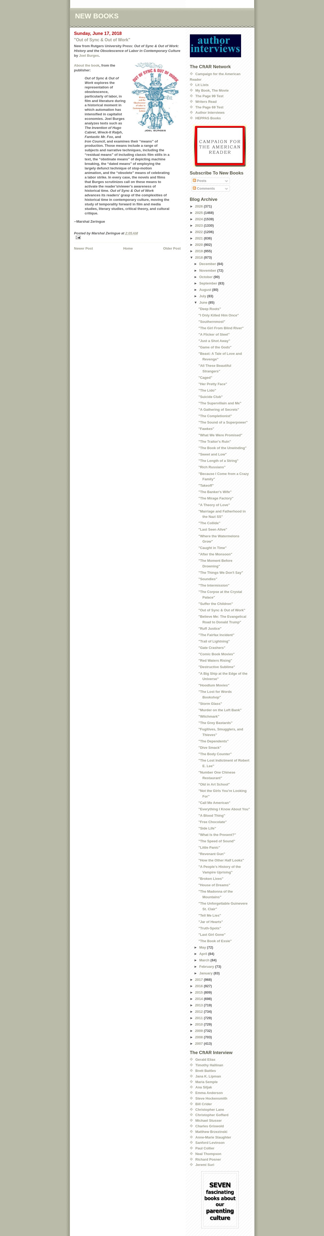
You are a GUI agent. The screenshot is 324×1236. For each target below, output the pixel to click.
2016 (199, 986)
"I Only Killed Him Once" (218, 315)
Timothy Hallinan (209, 1065)
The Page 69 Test (209, 107)
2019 (199, 251)
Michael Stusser (208, 1121)
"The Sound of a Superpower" (223, 422)
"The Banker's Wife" (214, 492)
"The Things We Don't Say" (220, 573)
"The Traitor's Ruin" (214, 442)
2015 (199, 992)
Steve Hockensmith (211, 1098)
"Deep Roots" (209, 309)
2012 (199, 1012)
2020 (199, 245)
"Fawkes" (206, 429)
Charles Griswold (209, 1126)
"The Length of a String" (218, 461)
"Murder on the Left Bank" (220, 710)
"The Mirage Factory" (216, 498)
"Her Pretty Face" (212, 384)
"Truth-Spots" (209, 928)
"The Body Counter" (215, 754)
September (208, 283)
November (208, 271)
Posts (199, 181)
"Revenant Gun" (211, 854)
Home (128, 248)
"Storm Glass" (210, 704)
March (204, 960)
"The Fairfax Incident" (216, 635)
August (205, 290)
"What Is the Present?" (217, 835)
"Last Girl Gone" (212, 935)
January (206, 973)
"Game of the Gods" (214, 347)
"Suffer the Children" (215, 604)
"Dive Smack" (209, 748)
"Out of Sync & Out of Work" (102, 40)
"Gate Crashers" (211, 648)
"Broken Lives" (210, 879)
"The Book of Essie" (215, 941)
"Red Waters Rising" (215, 660)
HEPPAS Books (208, 118)
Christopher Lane (209, 1110)
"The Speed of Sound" (216, 841)
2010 (199, 1024)
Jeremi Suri (204, 1165)
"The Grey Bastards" (215, 723)
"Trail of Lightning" (214, 641)
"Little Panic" (209, 847)
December (208, 264)
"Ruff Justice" (210, 629)
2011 (199, 1018)
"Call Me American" (214, 803)
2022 (199, 232)
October (206, 277)
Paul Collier (205, 1148)
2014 (199, 999)
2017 (199, 980)
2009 (199, 1031)
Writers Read (206, 102)
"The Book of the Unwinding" (222, 448)
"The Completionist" (215, 416)
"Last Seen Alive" (212, 529)
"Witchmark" (208, 716)
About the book (86, 65)
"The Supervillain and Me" (219, 403)
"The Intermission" (213, 585)
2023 (199, 225)
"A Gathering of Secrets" (218, 410)
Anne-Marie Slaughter (213, 1137)
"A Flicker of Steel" (214, 334)
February (207, 967)
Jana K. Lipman (208, 1076)
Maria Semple (206, 1082)
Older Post (172, 248)
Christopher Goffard (212, 1115)
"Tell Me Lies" (209, 915)
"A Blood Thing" (211, 816)
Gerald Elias (205, 1060)
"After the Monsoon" (215, 554)
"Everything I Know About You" (224, 809)
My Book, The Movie (212, 90)
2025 (199, 213)
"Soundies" (207, 579)
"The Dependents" (213, 741)
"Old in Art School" (214, 784)
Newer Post (83, 248)
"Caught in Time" (212, 548)
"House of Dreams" (214, 885)
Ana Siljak (203, 1087)
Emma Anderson (209, 1093)
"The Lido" (207, 390)
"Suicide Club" (210, 397)
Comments (204, 188)
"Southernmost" (211, 322)
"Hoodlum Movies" (213, 685)
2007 (199, 1044)
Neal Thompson (208, 1154)
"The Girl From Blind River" (221, 328)
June (203, 302)
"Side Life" (207, 828)
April (203, 954)
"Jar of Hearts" (210, 922)
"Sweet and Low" (212, 454)
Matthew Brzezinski (211, 1132)
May (203, 947)
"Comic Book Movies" (216, 654)
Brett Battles (205, 1071)
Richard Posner (208, 1159)
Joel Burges (89, 56)
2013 (199, 1005)
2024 (199, 219)
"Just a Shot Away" (214, 341)
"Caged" (205, 378)
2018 (199, 257)
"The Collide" (209, 523)
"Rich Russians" (212, 467)
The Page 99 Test (209, 96)
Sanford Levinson (210, 1143)
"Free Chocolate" (212, 822)
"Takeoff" (206, 485)
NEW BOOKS (97, 16)
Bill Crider (203, 1104)
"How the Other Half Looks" (221, 860)
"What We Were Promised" (220, 435)
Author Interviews (210, 113)
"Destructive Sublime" (216, 667)
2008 (199, 1037)
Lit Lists (202, 85)
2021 (199, 238)
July (203, 296)
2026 (199, 206)
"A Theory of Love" (214, 505)
